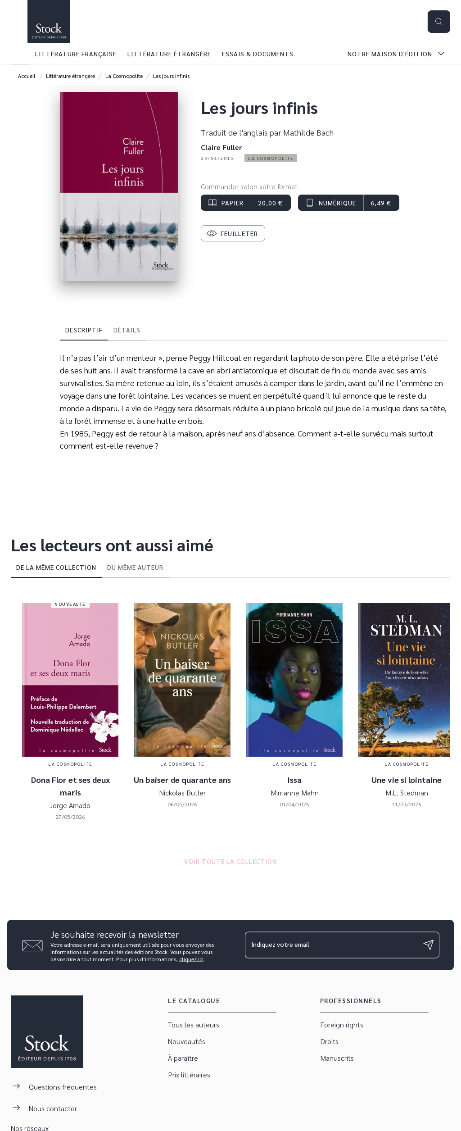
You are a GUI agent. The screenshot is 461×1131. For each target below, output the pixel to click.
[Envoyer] (428, 945)
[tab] (20, 53)
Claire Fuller (221, 147)
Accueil (27, 75)
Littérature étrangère (70, 75)
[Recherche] (439, 21)
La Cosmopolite (124, 75)
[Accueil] (48, 21)
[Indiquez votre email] (331, 945)
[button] (270, 158)
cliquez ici (191, 958)
